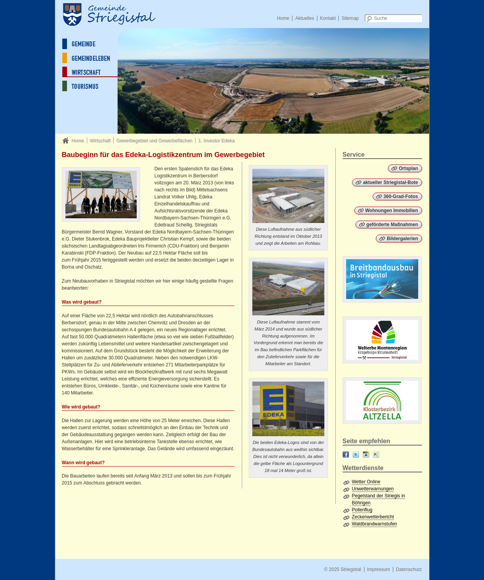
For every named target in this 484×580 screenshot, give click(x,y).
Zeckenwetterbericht (373, 517)
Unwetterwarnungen (373, 489)
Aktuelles (304, 18)
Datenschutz (409, 569)
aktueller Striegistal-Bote (390, 182)
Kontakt (328, 18)
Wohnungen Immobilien (391, 210)
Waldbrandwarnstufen (374, 524)
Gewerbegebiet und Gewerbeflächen (154, 140)
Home (283, 18)
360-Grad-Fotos (401, 196)
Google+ (366, 454)
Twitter (356, 454)
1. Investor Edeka (216, 140)
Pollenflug (362, 510)
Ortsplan (408, 168)
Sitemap (350, 18)
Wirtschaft (100, 140)
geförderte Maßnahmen (392, 224)
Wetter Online (366, 482)
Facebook (346, 454)
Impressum (378, 569)
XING (376, 454)
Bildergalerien (402, 238)
